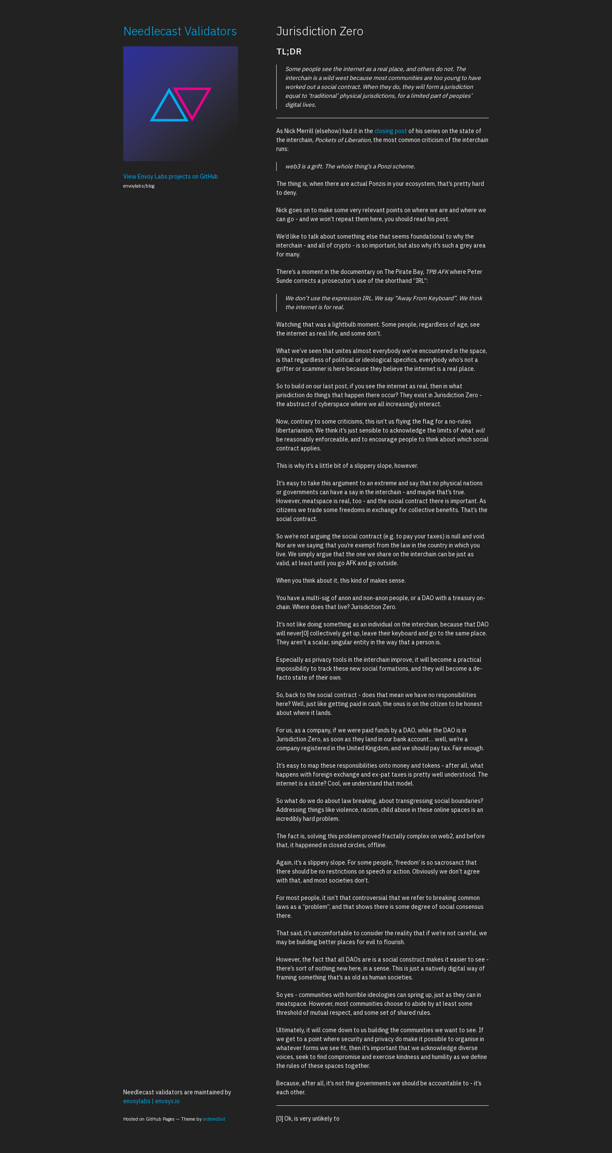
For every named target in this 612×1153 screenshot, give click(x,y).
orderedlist (214, 1119)
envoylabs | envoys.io (151, 1101)
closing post (390, 131)
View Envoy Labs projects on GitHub (170, 176)
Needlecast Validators (180, 31)
